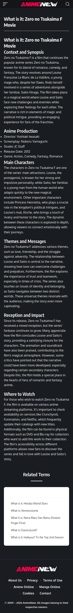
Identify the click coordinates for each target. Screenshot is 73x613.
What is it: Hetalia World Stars (29, 503)
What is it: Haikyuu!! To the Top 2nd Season (37, 537)
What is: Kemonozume (24, 510)
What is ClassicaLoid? (24, 530)
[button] (6, 4)
